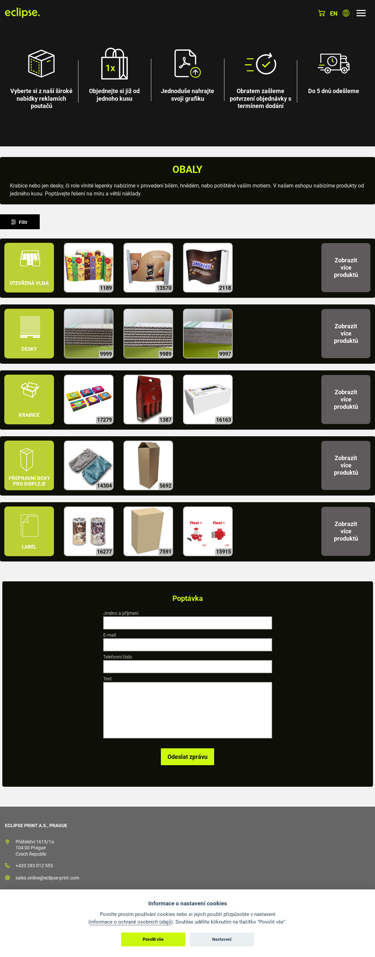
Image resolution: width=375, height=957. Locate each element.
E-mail (109, 635)
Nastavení (222, 939)
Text (107, 678)
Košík (321, 13)
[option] (187, 73)
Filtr (23, 222)
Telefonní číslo (117, 657)
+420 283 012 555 (34, 865)
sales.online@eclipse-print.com (47, 877)
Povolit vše (153, 939)
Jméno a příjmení (120, 613)
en (334, 13)
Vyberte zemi (346, 13)
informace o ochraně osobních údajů (130, 922)
